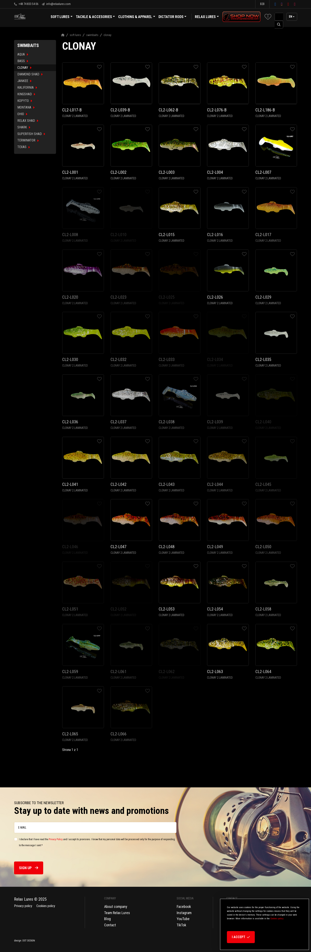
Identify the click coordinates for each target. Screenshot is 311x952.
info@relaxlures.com (56, 4)
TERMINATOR (28, 140)
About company (115, 906)
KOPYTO (24, 101)
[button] (268, 16)
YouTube (183, 919)
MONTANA (26, 107)
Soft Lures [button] (62, 17)
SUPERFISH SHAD (31, 134)
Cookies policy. (277, 918)
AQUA (22, 54)
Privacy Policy (56, 839)
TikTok (181, 925)
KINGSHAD (26, 94)
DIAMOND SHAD (30, 74)
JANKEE (24, 81)
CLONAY (24, 68)
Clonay (107, 35)
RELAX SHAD (27, 121)
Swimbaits (92, 35)
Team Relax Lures (117, 913)
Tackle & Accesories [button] (95, 17)
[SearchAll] (279, 17)
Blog (107, 919)
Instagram (184, 913)
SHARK (23, 127)
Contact (110, 925)
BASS (22, 61)
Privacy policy (23, 906)
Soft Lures (75, 35)
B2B (262, 4)
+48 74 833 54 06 (26, 4)
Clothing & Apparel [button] (136, 17)
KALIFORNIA (27, 87)
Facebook (184, 906)
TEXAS (23, 147)
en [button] (290, 16)
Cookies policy (45, 906)
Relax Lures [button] (205, 16)
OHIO (22, 114)
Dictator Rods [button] (172, 17)
